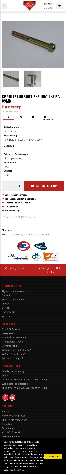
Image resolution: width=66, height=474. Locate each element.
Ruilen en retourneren (13, 299)
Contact (6, 295)
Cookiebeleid (8, 312)
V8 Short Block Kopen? (13, 354)
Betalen (6, 307)
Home (5, 234)
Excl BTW (48, 8)
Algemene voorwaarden (14, 291)
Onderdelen (33, 234)
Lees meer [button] (21, 470)
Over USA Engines (11, 329)
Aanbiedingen (18, 234)
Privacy (5, 303)
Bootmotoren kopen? (12, 358)
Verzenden (7, 316)
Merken (45, 234)
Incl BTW (48, 4)
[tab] (8, 117)
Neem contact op (44, 186)
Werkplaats (7, 333)
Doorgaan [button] (53, 456)
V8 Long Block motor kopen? (16, 350)
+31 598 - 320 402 (11, 432)
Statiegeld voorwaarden (14, 337)
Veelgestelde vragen (12, 341)
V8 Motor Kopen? (10, 345)
